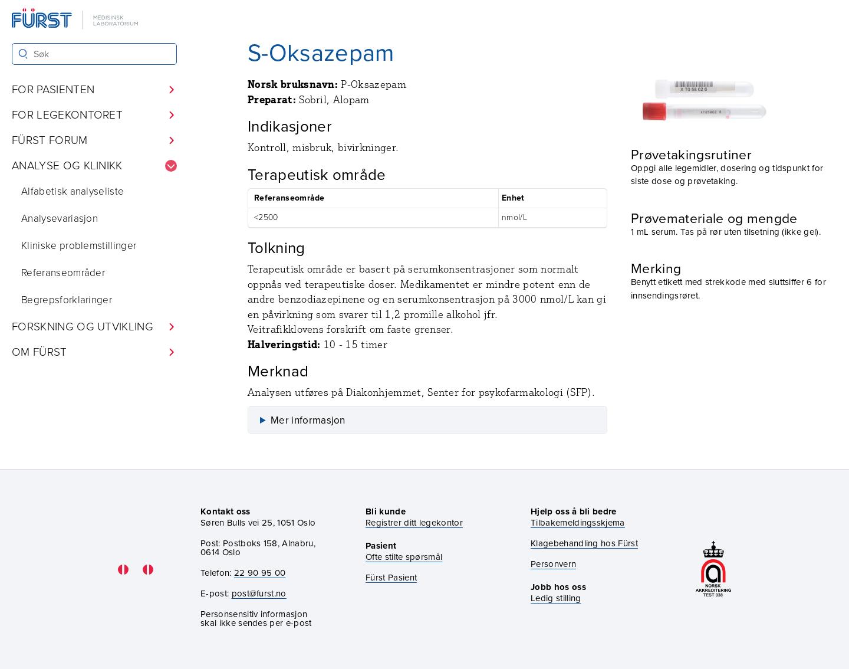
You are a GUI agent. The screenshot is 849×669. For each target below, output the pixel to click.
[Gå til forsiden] (76, 19)
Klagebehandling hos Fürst (584, 543)
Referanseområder (63, 272)
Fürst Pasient (391, 577)
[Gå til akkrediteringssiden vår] (713, 569)
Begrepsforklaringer (66, 300)
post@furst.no (259, 593)
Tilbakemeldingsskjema (578, 523)
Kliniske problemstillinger (78, 245)
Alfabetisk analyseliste (72, 191)
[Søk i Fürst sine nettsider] (94, 54)
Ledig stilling (556, 598)
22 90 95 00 (260, 572)
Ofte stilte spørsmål (404, 557)
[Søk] (23, 54)
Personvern (553, 564)
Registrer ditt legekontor (414, 523)
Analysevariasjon (59, 218)
